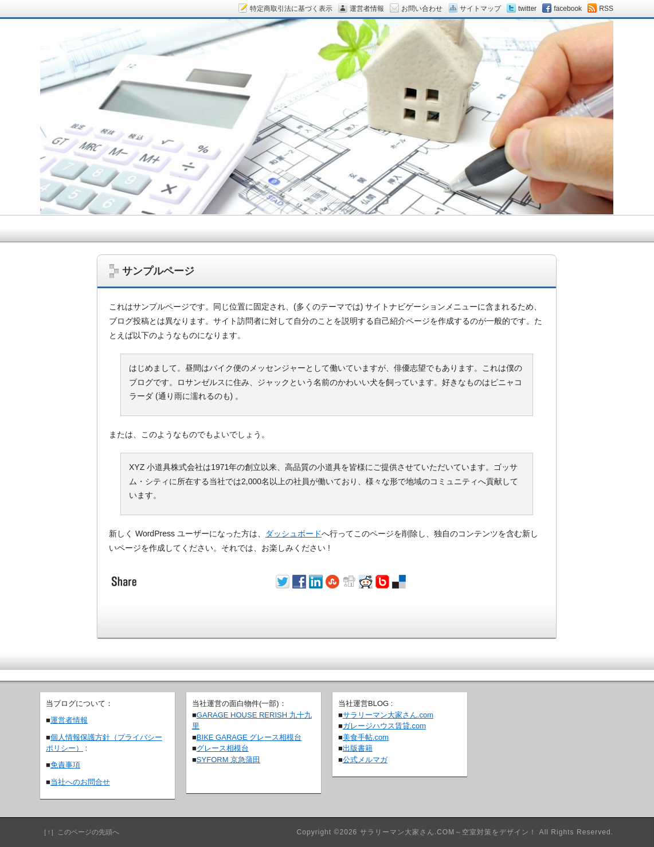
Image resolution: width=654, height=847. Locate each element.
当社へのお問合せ (80, 782)
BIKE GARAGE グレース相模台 (249, 737)
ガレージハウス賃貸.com (384, 725)
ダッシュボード (293, 533)
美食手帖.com (366, 737)
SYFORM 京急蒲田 (228, 759)
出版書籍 (358, 748)
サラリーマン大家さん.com (388, 715)
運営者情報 (69, 720)
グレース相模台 (223, 748)
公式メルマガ (365, 759)
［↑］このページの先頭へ (79, 832)
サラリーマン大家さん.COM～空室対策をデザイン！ (448, 832)
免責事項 (65, 764)
